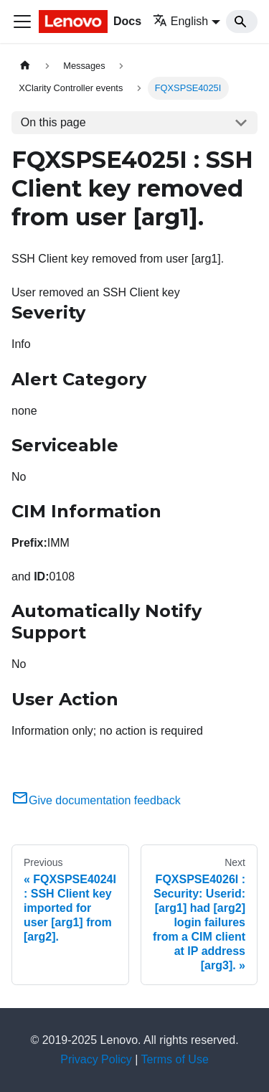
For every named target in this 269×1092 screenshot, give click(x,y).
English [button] (180, 21)
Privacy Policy (96, 1059)
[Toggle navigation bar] (22, 21)
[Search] (242, 21)
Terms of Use (175, 1059)
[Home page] (25, 66)
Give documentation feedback (96, 800)
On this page (53, 122)
